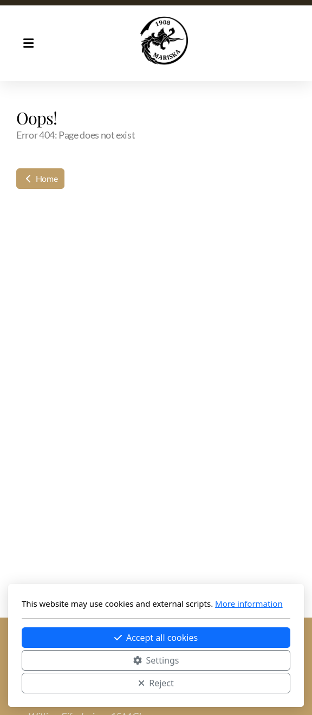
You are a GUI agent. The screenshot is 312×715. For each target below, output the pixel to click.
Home (40, 178)
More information (249, 603)
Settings (156, 660)
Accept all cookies (156, 638)
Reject (156, 683)
